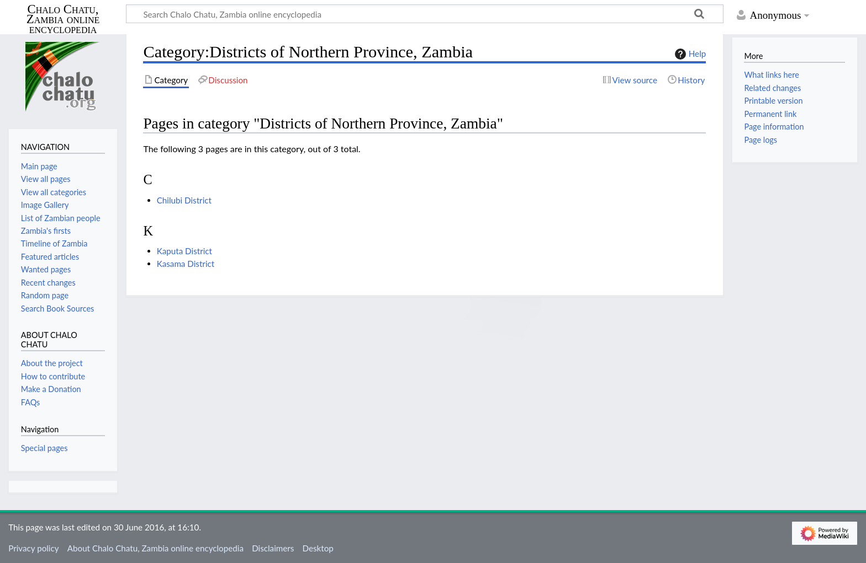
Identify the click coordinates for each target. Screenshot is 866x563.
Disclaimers (273, 548)
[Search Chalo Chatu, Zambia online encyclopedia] (424, 14)
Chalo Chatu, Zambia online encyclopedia (63, 19)
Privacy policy (33, 548)
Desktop (318, 548)
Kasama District (186, 264)
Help (689, 54)
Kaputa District (184, 251)
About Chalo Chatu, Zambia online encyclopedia (155, 548)
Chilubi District (184, 200)
